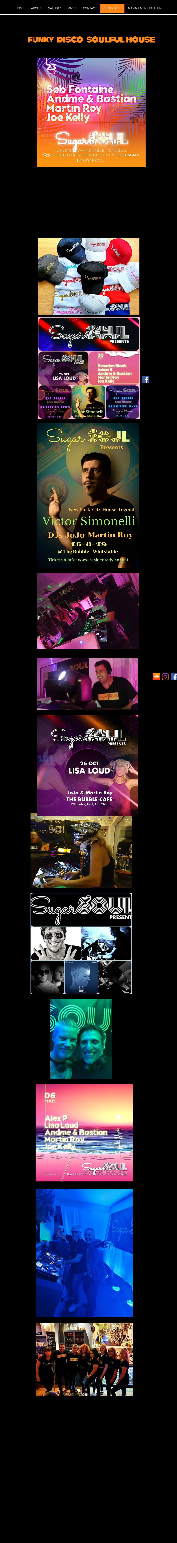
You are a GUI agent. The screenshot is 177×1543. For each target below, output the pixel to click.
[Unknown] (156, 676)
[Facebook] (145, 379)
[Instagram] (165, 676)
